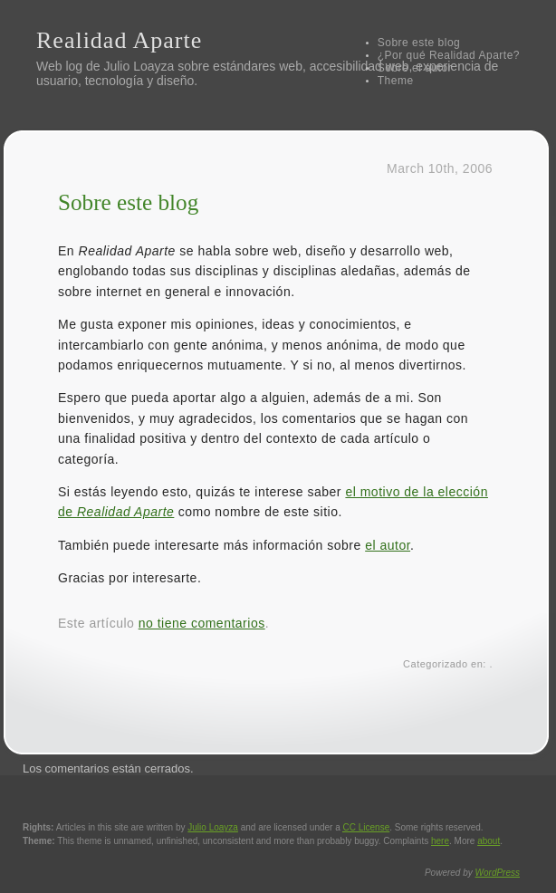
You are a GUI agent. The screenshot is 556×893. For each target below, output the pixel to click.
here (440, 841)
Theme (396, 80)
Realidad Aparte (119, 40)
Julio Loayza (138, 66)
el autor (387, 545)
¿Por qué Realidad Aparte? (449, 55)
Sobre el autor (415, 68)
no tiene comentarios (202, 623)
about (488, 841)
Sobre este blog (419, 42)
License (366, 827)
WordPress (497, 873)
